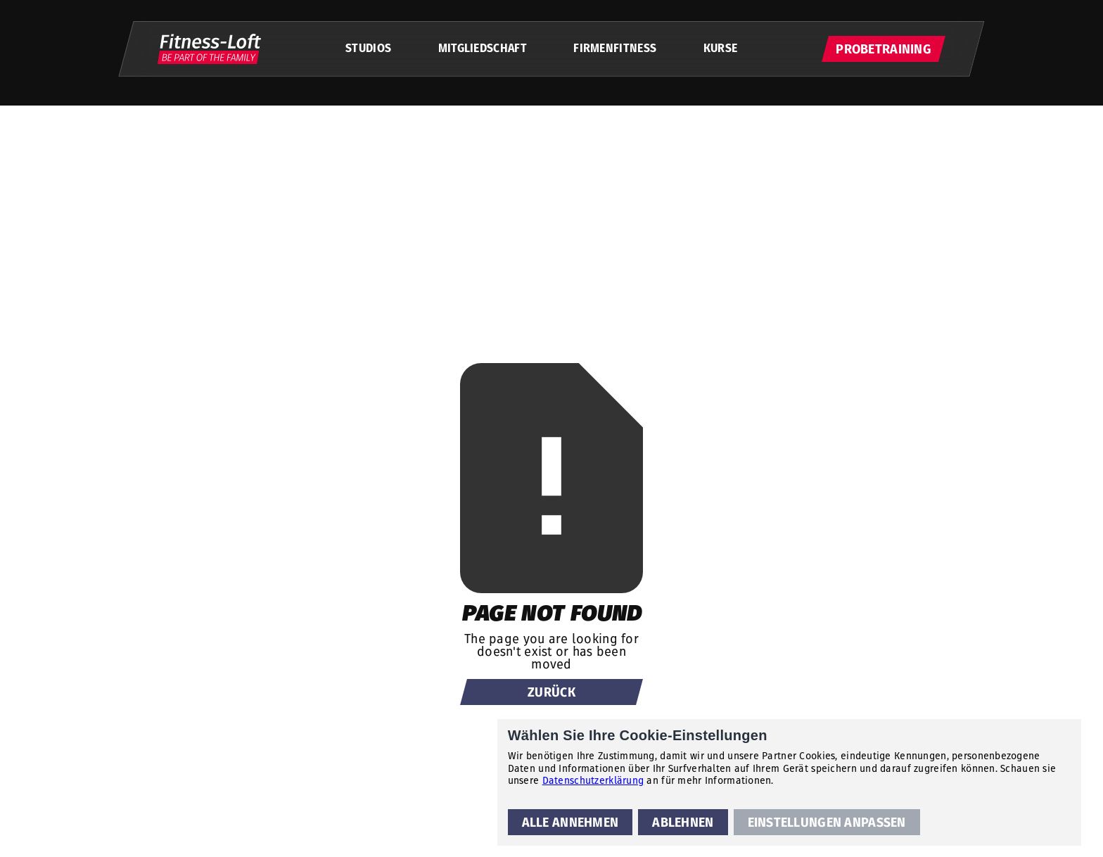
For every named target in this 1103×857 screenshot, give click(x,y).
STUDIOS (368, 48)
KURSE (720, 48)
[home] (209, 49)
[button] (570, 822)
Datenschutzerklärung (593, 780)
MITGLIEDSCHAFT (482, 48)
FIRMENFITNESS (614, 48)
